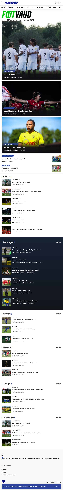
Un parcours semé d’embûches (14, 147)
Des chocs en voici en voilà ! (19, 201)
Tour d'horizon (9, 71)
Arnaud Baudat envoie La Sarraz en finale (18, 111)
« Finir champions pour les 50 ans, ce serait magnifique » (27, 389)
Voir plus (58, 242)
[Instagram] (58, 482)
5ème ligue (7, 384)
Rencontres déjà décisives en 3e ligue (22, 338)
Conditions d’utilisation (40, 486)
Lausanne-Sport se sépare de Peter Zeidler (24, 210)
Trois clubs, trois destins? (19, 260)
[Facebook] (56, 482)
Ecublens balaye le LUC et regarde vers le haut (24, 319)
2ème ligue (8, 242)
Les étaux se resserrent (18, 220)
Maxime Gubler (15, 272)
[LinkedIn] (60, 482)
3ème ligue (7, 314)
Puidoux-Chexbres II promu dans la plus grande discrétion (28, 399)
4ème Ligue (6, 165)
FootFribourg (22, 262)
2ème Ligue (15, 247)
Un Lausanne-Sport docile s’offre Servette (23, 442)
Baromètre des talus (11, 144)
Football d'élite (16, 179)
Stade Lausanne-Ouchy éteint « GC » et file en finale (26, 191)
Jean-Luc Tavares (16, 282)
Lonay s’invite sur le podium (19, 280)
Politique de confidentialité (25, 486)
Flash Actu (15, 208)
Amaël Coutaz (7, 77)
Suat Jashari (15, 252)
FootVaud (13, 77)
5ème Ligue (15, 387)
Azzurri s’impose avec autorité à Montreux (23, 329)
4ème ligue (7, 347)
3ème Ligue (15, 317)
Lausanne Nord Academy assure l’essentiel (13, 158)
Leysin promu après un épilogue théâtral (23, 408)
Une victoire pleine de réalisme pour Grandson (24, 301)
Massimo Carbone (8, 113)
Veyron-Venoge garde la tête (10, 168)
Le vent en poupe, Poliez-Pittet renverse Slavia (25, 372)
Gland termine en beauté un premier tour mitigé (25, 270)
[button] (56, 486)
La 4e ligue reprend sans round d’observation (24, 362)
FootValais (28, 262)
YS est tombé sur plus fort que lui (21, 182)
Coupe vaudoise (9, 107)
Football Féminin (8, 156)
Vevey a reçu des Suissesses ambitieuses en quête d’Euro (27, 229)
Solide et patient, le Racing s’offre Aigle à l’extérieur (26, 250)
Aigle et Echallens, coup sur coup (21, 290)
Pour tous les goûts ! (11, 74)
